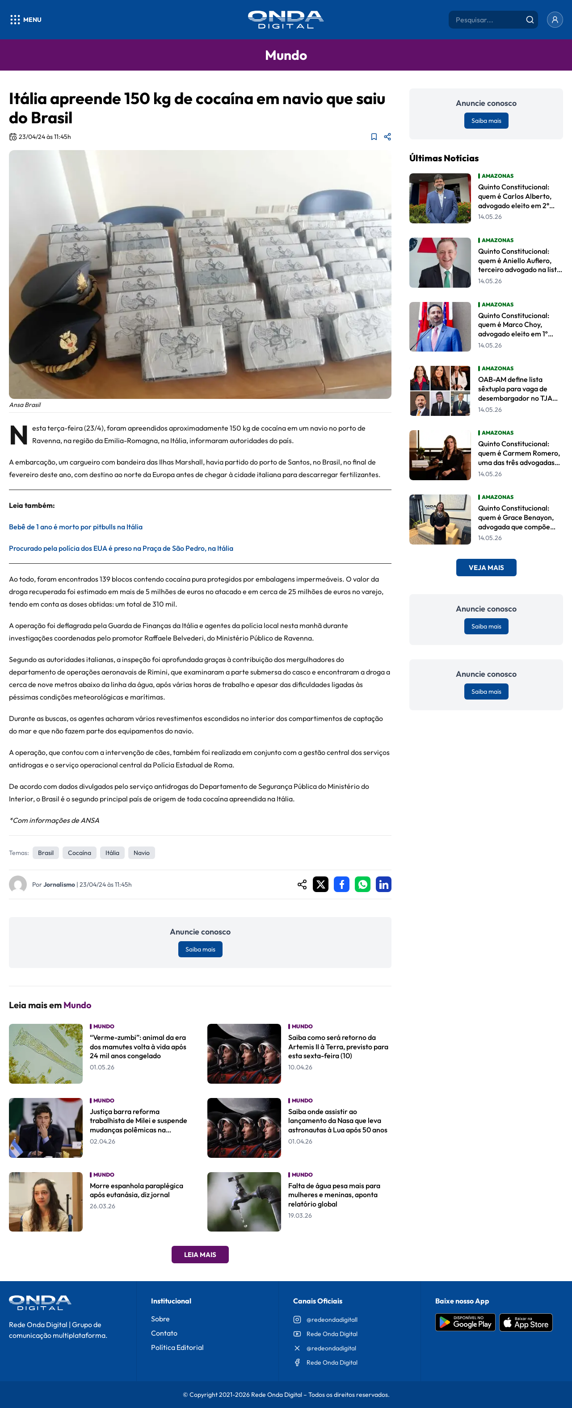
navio (142, 853)
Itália (112, 853)
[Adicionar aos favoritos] (374, 137)
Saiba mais (200, 949)
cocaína (79, 853)
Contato (164, 1332)
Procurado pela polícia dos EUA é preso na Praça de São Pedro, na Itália (121, 548)
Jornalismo (59, 884)
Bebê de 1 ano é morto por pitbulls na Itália (76, 526)
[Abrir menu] (25, 19)
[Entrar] (555, 20)
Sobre (160, 1318)
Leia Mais (200, 1254)
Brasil (46, 853)
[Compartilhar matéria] (387, 137)
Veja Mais (486, 567)
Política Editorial (177, 1347)
